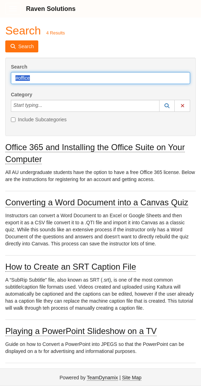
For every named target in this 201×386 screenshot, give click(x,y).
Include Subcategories (39, 119)
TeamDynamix (102, 377)
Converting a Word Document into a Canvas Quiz (96, 202)
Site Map (131, 377)
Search (19, 67)
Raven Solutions (51, 8)
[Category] (46, 106)
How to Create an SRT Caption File (70, 266)
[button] (167, 106)
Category (21, 94)
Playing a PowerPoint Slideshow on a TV (81, 331)
